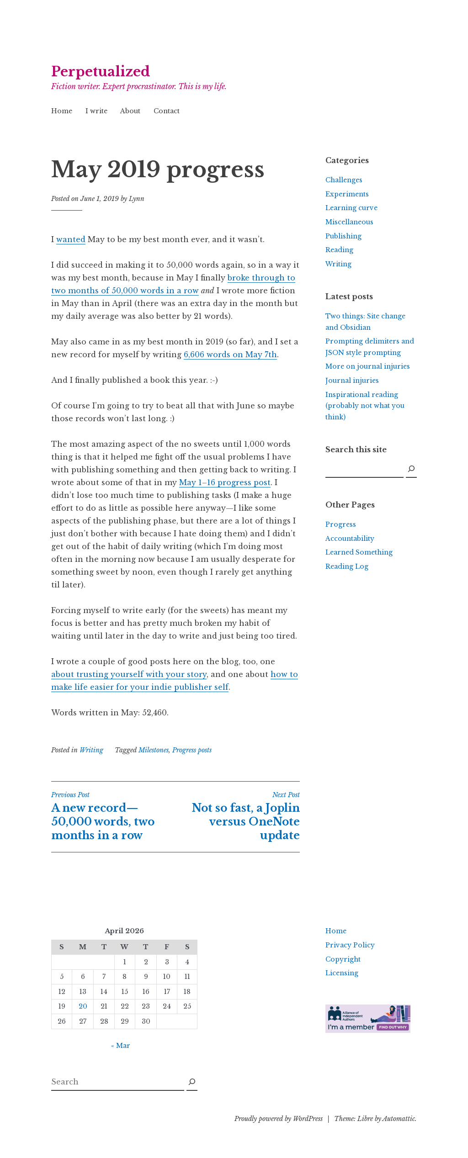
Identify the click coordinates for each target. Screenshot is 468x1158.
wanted (70, 239)
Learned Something (359, 552)
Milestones (153, 750)
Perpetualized (100, 71)
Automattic (399, 1119)
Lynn (136, 199)
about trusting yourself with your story (129, 674)
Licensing (341, 973)
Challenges (343, 180)
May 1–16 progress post (225, 482)
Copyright (343, 959)
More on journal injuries (367, 366)
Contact (167, 111)
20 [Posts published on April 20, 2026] (83, 1006)
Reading (339, 250)
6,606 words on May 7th (230, 354)
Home (61, 111)
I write (96, 111)
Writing (91, 750)
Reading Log (346, 566)
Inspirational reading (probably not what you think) (364, 406)
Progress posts (192, 750)
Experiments (347, 194)
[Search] (411, 469)
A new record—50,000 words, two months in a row (113, 816)
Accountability (349, 538)
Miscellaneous (349, 222)
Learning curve (351, 208)
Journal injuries (352, 380)
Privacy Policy (350, 945)
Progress (340, 524)
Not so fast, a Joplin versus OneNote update (238, 816)
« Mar (120, 1046)
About (130, 111)
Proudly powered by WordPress (278, 1119)
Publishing (343, 236)
